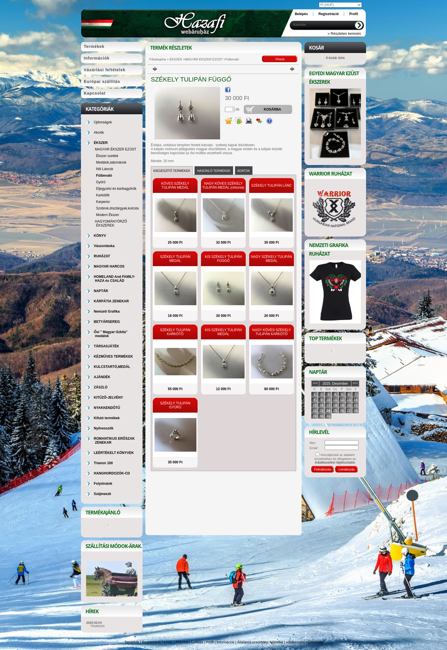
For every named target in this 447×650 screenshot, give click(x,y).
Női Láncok (104, 169)
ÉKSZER (175, 59)
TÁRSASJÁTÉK (106, 346)
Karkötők (102, 195)
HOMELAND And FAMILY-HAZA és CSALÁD (114, 279)
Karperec (103, 202)
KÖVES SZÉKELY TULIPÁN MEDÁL (175, 186)
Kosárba (272, 109)
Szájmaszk (102, 494)
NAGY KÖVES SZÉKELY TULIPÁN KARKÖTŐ (271, 332)
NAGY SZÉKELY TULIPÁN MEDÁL (271, 259)
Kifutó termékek (107, 418)
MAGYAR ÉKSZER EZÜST (204, 59)
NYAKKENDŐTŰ (107, 408)
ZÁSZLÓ (100, 387)
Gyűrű (100, 182)
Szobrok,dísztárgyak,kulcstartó (119, 208)
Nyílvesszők (103, 428)
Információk (225, 642)
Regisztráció (151, 642)
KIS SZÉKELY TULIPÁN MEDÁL (223, 332)
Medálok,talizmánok (111, 162)
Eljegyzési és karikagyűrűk (116, 189)
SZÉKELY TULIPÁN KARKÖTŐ (175, 332)
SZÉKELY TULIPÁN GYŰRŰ (175, 405)
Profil (210, 642)
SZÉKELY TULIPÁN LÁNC (271, 186)
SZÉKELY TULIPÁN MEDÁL (175, 259)
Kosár (168, 642)
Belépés (301, 14)
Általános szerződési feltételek (260, 642)
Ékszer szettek (107, 156)
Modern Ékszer (107, 215)
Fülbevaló (104, 176)
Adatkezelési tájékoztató (304, 642)
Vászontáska (104, 246)
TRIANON (97, 626)
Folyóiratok (103, 484)
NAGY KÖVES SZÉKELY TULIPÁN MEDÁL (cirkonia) (223, 186)
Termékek (131, 642)
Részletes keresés (189, 642)
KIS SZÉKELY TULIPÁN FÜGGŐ (223, 259)
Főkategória (157, 59)
